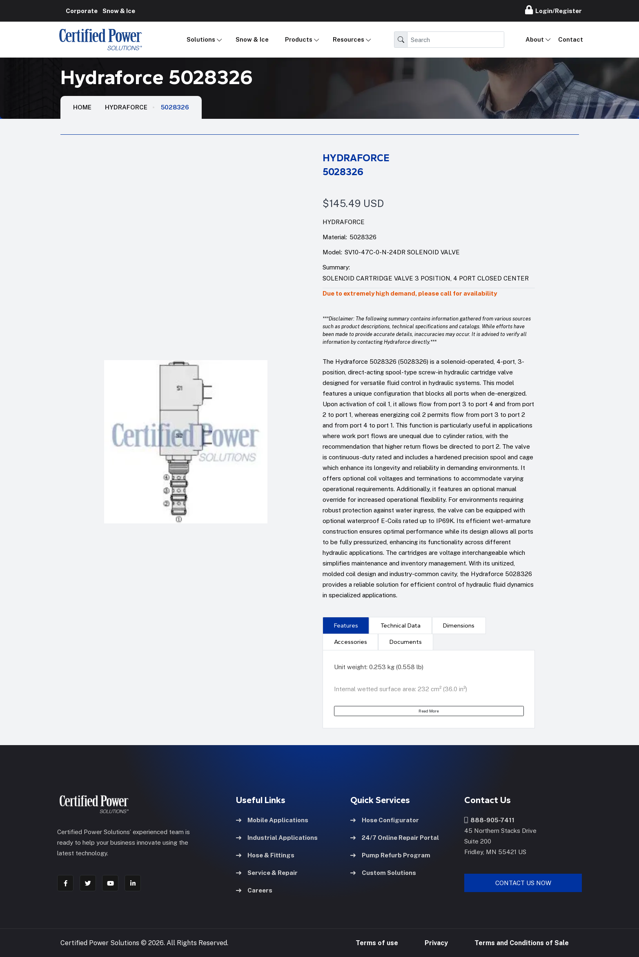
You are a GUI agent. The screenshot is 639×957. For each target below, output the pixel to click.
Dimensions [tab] (458, 625)
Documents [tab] (406, 641)
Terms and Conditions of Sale (521, 942)
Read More (429, 710)
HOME (82, 107)
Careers (254, 889)
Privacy (436, 942)
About (534, 39)
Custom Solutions (383, 872)
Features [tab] (346, 625)
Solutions (201, 39)
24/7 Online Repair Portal (394, 837)
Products (298, 39)
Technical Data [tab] (401, 625)
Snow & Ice (252, 39)
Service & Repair (267, 872)
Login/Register (553, 9)
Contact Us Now (523, 882)
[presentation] (346, 625)
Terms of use (377, 942)
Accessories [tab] (350, 641)
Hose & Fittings (265, 854)
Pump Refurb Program (390, 854)
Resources (348, 39)
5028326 (175, 107)
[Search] (455, 39)
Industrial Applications (277, 837)
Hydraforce (126, 107)
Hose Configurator (384, 819)
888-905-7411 (489, 819)
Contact (570, 39)
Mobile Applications (272, 819)
